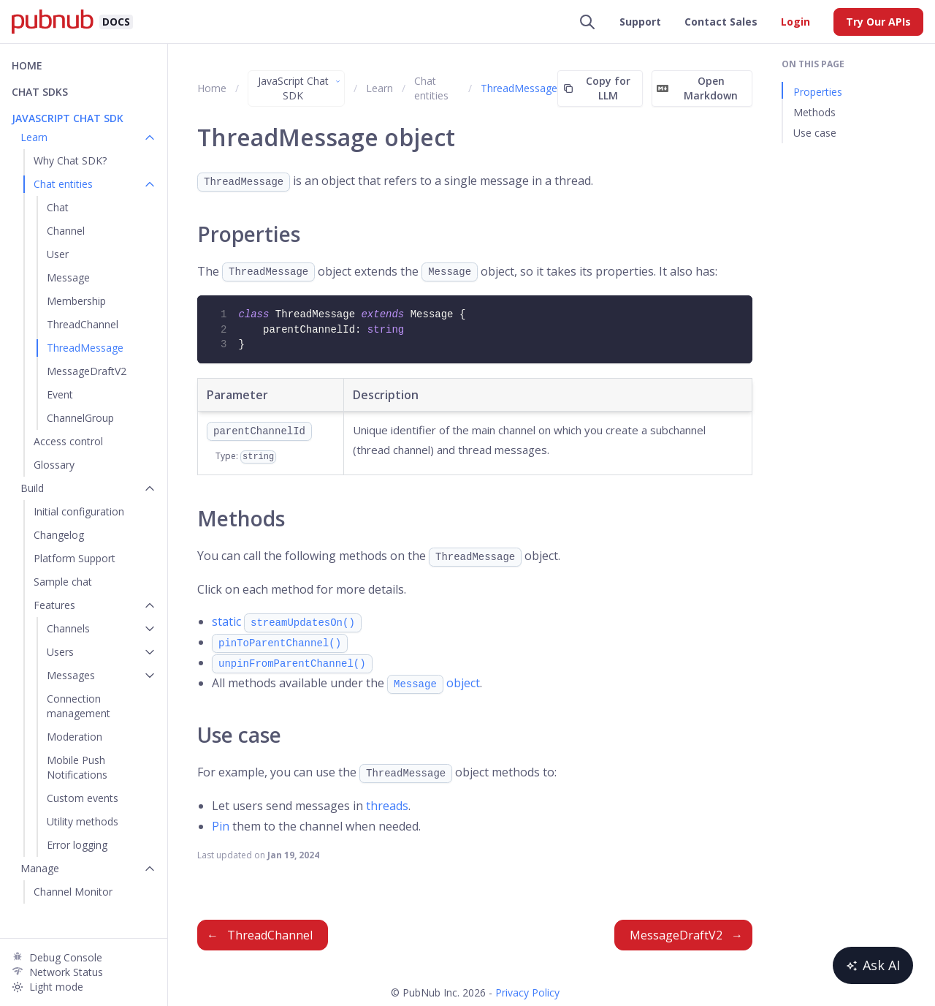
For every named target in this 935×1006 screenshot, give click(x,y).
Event (60, 394)
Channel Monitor (73, 892)
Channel (66, 231)
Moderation (74, 737)
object (433, 683)
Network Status (66, 972)
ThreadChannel (82, 324)
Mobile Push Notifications (77, 767)
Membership (76, 301)
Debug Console (65, 957)
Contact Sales (720, 22)
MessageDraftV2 (86, 371)
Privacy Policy (527, 992)
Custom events (82, 798)
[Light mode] (84, 987)
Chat (58, 207)
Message (68, 277)
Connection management (78, 706)
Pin (220, 826)
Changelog (59, 535)
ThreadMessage (85, 348)
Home (27, 65)
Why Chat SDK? (70, 160)
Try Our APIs (878, 22)
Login (795, 22)
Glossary (54, 465)
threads (387, 806)
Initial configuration (79, 511)
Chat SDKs (40, 92)
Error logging (77, 845)
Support (640, 22)
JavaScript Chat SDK (300, 88)
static (287, 621)
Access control (68, 441)
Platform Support (74, 558)
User (58, 254)
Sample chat (63, 582)
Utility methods (82, 821)
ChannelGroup (80, 418)
